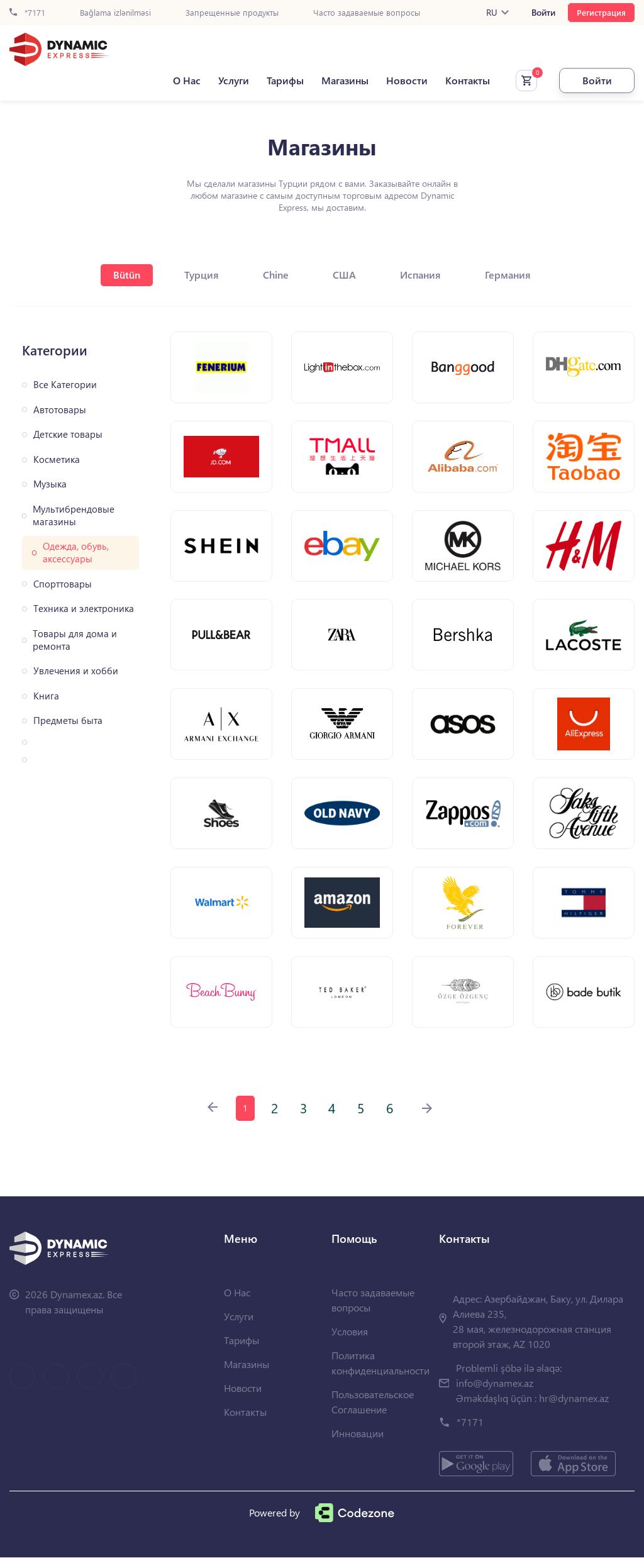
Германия (508, 274)
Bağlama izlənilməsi (115, 13)
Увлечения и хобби (75, 671)
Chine (276, 274)
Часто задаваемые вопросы (366, 13)
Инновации (357, 1433)
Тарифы (285, 80)
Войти (543, 13)
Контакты (467, 80)
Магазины (345, 80)
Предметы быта (68, 720)
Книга (46, 696)
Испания (420, 274)
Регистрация (601, 12)
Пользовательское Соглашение (372, 1402)
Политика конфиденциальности (380, 1363)
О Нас (187, 80)
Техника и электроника (83, 609)
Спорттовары (62, 584)
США (344, 274)
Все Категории (65, 385)
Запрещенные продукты (232, 13)
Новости (407, 80)
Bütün (126, 274)
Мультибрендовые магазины (73, 515)
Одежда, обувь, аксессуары (76, 552)
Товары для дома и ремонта (75, 640)
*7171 (27, 13)
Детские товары (68, 434)
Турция (201, 274)
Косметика (56, 459)
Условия (349, 1331)
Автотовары (59, 410)
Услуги (233, 80)
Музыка (50, 484)
